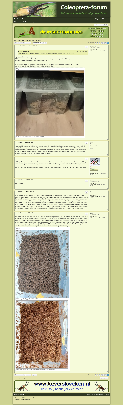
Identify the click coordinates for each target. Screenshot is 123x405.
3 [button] (101, 43)
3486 (96, 172)
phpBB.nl (28, 399)
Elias (21, 51)
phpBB (21, 397)
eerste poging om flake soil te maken (27, 40)
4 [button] (103, 43)
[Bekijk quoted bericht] (28, 51)
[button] (95, 43)
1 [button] (97, 43)
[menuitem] (23, 19)
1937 (96, 49)
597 (96, 145)
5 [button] (105, 43)
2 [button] (99, 43)
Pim (91, 166)
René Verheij (93, 46)
